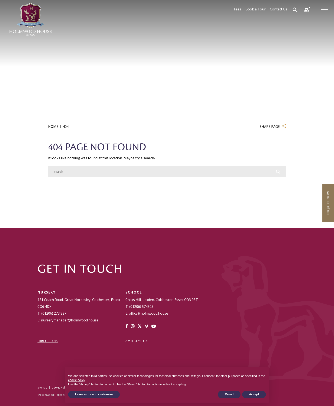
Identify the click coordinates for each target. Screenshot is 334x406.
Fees (237, 9)
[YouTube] (153, 326)
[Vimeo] (146, 326)
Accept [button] (254, 394)
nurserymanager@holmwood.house (69, 320)
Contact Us (278, 9)
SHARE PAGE (270, 126)
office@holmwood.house (148, 313)
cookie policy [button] (76, 380)
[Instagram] (133, 326)
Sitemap (42, 387)
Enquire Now (328, 203)
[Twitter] (140, 326)
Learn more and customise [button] (94, 394)
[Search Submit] (295, 9)
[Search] (163, 171)
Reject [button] (229, 394)
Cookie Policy (60, 387)
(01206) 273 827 (53, 313)
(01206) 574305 (141, 306)
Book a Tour (255, 9)
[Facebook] (126, 326)
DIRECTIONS (47, 341)
